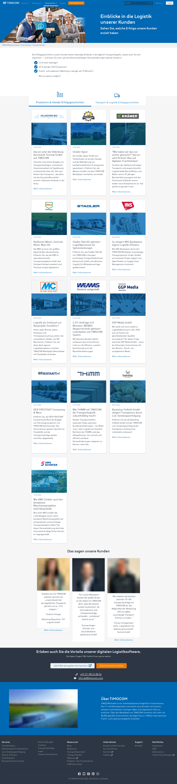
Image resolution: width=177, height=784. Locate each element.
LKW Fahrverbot (74, 764)
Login (169, 3)
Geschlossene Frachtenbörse (15, 749)
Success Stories (110, 749)
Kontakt (138, 746)
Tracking (42, 745)
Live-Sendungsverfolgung (13, 752)
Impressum (157, 746)
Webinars (72, 758)
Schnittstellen (8, 758)
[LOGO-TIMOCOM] (11, 3)
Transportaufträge (46, 748)
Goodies (108, 755)
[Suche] (136, 3)
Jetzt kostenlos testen (111, 666)
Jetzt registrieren (76, 3)
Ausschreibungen (46, 742)
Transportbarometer (76, 752)
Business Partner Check (13, 761)
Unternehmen (109, 742)
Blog (69, 746)
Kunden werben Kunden (114, 746)
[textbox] (138, 3)
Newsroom (72, 749)
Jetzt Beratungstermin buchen (70, 666)
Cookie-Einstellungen (163, 755)
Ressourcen (72, 742)
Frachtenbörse (8, 746)
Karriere (108, 752)
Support (139, 742)
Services (6, 742)
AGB (154, 749)
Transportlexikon (74, 755)
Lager (40, 751)
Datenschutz (158, 752)
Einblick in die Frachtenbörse (80, 761)
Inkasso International (47, 754)
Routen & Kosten (9, 755)
